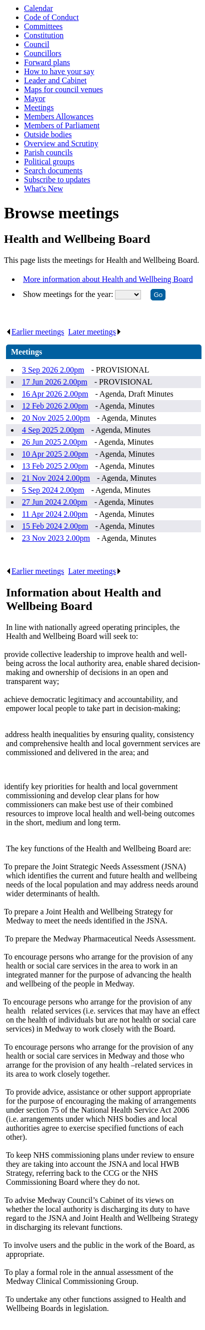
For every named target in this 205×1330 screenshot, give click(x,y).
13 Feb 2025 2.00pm (55, 466)
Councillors (43, 53)
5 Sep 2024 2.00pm (53, 490)
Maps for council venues (63, 89)
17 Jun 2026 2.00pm (55, 382)
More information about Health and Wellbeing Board (108, 279)
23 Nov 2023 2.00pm (56, 538)
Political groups (49, 161)
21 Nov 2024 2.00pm (56, 478)
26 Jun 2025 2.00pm (55, 442)
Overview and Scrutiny (61, 143)
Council (37, 44)
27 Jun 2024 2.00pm (55, 502)
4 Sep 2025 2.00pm (53, 430)
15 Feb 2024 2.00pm (55, 526)
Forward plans (47, 62)
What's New (43, 188)
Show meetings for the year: (69, 294)
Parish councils (48, 152)
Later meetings (95, 331)
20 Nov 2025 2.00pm (56, 418)
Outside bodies (48, 134)
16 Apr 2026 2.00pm (55, 394)
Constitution (44, 35)
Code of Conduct (51, 17)
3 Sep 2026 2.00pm (53, 370)
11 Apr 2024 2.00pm (55, 514)
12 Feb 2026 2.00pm (55, 406)
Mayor (35, 98)
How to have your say (59, 71)
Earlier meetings (35, 331)
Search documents (53, 170)
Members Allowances (59, 116)
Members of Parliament (62, 125)
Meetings (39, 107)
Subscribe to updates (57, 179)
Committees (43, 26)
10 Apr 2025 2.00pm (55, 454)
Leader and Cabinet (55, 80)
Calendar (38, 8)
